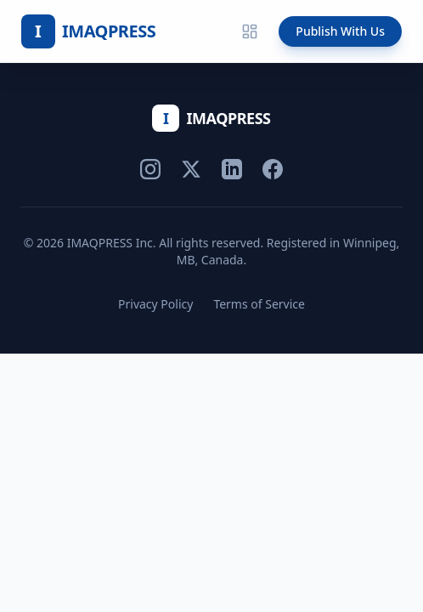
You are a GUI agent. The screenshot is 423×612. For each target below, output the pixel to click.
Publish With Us (340, 31)
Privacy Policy (155, 304)
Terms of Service (259, 304)
